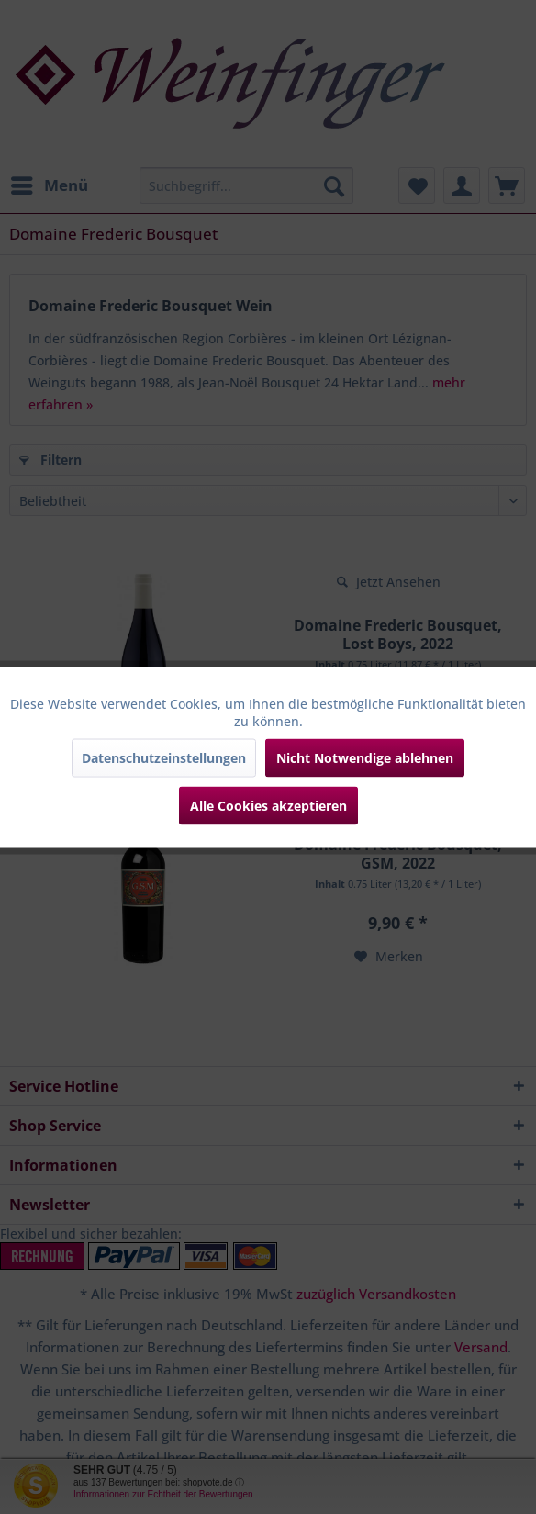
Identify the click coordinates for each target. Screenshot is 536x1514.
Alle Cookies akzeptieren (268, 804)
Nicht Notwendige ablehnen (364, 757)
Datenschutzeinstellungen (164, 757)
